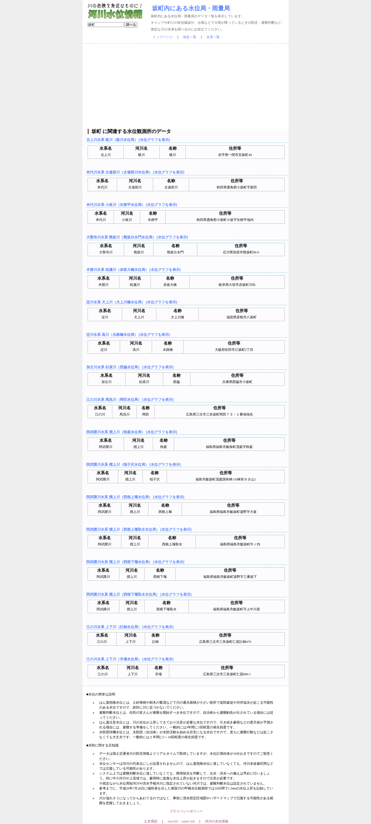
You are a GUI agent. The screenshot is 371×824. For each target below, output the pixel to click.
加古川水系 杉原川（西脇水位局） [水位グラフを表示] (129, 367)
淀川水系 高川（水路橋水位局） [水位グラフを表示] (128, 334)
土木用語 (150, 821)
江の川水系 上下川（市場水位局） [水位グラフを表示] (129, 659)
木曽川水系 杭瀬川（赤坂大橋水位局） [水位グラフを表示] (133, 270)
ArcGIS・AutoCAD (181, 821)
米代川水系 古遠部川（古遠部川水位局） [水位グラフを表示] (135, 172)
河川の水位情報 (216, 821)
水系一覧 (213, 37)
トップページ (163, 37)
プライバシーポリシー (186, 811)
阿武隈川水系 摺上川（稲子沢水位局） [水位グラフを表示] (133, 464)
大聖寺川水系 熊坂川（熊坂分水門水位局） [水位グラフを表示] (137, 237)
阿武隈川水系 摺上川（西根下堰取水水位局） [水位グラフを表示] (138, 594)
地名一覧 (189, 37)
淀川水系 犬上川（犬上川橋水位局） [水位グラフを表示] (131, 302)
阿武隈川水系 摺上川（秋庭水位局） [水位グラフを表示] (131, 432)
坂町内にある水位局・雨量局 (191, 8)
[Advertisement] (185, 86)
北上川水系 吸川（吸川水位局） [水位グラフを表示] (128, 140)
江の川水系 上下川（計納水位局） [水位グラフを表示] (129, 627)
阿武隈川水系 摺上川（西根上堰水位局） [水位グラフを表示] (135, 497)
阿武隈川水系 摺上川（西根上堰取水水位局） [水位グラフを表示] (138, 529)
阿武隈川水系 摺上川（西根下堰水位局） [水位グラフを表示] (135, 562)
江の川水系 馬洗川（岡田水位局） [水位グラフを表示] (129, 399)
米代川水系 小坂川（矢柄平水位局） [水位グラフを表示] (131, 205)
